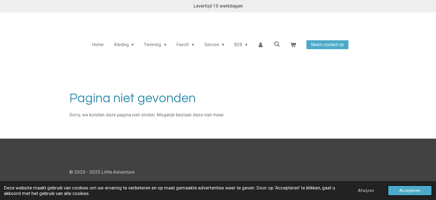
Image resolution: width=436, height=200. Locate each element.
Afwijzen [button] (366, 190)
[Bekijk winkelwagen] (293, 44)
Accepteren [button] (409, 190)
